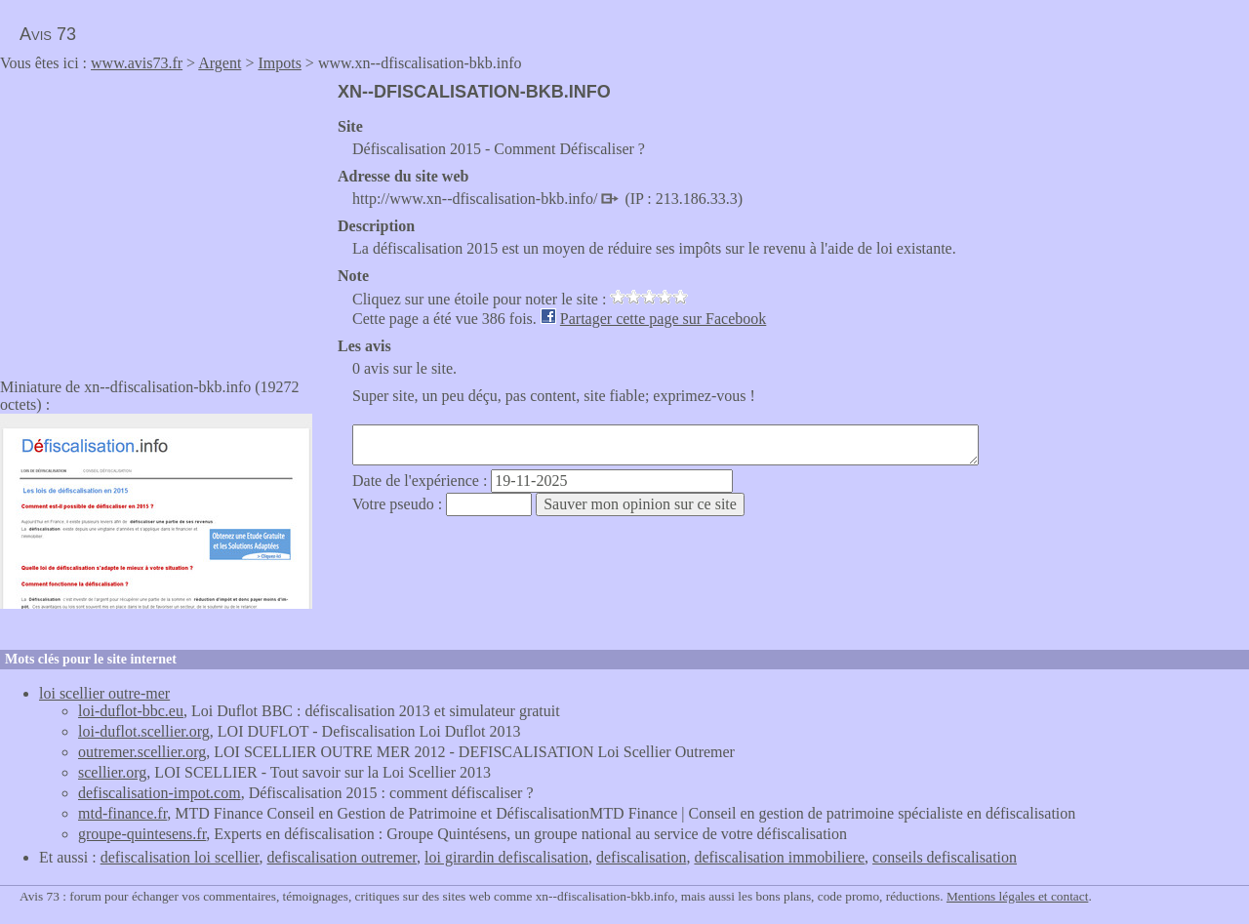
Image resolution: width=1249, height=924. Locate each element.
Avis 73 (48, 34)
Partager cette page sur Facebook (663, 318)
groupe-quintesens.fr (142, 833)
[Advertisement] (164, 218)
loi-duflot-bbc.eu (130, 711)
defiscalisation (641, 857)
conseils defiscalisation (944, 857)
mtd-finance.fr (122, 813)
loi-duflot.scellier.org (144, 731)
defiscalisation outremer (342, 857)
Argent (219, 63)
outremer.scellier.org (142, 751)
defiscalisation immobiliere (779, 857)
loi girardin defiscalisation (506, 857)
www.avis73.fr (136, 63)
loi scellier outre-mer (104, 693)
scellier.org (112, 772)
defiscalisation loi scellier (180, 857)
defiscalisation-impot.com (159, 792)
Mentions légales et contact (1017, 896)
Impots (279, 63)
